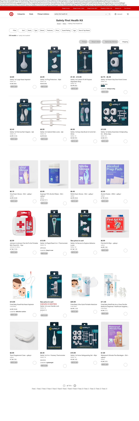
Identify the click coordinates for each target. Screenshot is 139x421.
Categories (21, 14)
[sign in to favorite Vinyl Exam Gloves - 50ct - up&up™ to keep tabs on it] (34, 201)
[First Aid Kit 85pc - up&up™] (115, 243)
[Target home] (11, 14)
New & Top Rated (84, 30)
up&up (12, 196)
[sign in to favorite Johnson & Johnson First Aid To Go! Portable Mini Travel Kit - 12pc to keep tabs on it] (34, 252)
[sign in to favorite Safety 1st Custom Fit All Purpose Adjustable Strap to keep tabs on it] (95, 89)
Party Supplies (74, 3)
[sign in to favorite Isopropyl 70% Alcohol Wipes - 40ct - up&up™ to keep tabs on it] (65, 203)
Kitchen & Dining (57, 1)
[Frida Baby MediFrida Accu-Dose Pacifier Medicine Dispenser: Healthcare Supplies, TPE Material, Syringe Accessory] (115, 305)
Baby (98, 1)
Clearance (11, 5)
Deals (6, 5)
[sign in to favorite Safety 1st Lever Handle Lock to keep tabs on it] (65, 315)
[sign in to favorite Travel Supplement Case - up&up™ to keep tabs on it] (34, 363)
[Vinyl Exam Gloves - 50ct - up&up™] (24, 194)
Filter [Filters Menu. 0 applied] (13, 30)
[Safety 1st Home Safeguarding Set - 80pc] (85, 355)
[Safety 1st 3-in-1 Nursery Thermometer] (54, 355)
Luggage (18, 3)
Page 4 (49, 388)
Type (35, 30)
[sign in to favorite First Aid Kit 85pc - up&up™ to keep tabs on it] (125, 250)
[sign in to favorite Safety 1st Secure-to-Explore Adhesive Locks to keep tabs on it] (95, 252)
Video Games (51, 3)
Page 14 (104, 388)
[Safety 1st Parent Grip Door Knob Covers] (115, 80)
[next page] (74, 385)
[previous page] (64, 385)
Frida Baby (13, 306)
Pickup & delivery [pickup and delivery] (44, 14)
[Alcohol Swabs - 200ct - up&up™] (115, 194)
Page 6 (60, 388)
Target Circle (116, 5)
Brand (42, 30)
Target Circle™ (66, 8)
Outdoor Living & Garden (70, 1)
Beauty (102, 1)
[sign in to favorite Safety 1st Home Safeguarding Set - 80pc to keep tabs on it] (95, 363)
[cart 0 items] (128, 14)
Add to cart (14, 86)
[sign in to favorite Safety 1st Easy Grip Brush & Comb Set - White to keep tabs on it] (95, 141)
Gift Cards (89, 3)
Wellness (13, 3)
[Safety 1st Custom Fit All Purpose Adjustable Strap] (85, 81)
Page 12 (92, 388)
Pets (93, 3)
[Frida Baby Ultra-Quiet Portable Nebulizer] (85, 304)
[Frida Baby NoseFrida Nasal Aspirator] (24, 304)
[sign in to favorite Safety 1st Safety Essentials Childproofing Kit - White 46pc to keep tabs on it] (125, 141)
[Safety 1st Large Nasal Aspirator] (24, 80)
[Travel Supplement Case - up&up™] (24, 355)
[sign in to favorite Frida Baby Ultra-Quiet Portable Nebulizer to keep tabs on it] (95, 312)
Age (74, 30)
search (109, 14)
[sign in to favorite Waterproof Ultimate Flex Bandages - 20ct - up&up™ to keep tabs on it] (125, 365)
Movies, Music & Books (62, 3)
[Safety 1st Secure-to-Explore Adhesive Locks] (85, 244)
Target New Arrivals (6, 1)
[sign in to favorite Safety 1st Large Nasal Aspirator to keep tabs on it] (34, 87)
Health (8, 3)
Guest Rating (66, 30)
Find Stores (123, 5)
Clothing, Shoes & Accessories (33, 1)
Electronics (43, 3)
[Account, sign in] (118, 14)
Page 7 (65, 388)
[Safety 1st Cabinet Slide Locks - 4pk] (54, 132)
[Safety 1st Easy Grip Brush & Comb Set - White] (85, 133)
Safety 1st (13, 81)
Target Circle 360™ (92, 8)
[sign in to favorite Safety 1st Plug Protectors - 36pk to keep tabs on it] (65, 87)
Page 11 (86, 388)
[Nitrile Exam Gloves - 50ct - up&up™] (85, 194)
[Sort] (22, 30)
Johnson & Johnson (15, 247)
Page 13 (98, 388)
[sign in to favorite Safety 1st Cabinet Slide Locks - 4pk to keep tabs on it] (65, 139)
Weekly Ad (69, 5)
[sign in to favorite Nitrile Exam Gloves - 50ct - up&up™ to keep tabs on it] (95, 201)
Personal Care (109, 1)
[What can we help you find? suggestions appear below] (82, 14)
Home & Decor (47, 1)
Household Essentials (90, 1)
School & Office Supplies (29, 3)
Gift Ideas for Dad (17, 1)
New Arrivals (19, 5)
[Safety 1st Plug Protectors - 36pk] (54, 80)
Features (50, 30)
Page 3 (44, 388)
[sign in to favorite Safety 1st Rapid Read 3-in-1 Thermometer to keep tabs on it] (65, 253)
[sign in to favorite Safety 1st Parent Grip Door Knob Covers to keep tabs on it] (125, 92)
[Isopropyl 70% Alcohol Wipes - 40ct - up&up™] (54, 195)
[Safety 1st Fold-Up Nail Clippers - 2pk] (24, 132)
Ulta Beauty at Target (101, 3)
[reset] (106, 14)
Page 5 (54, 388)
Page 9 (75, 388)
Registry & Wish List (106, 8)
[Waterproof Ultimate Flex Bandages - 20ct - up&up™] (115, 356)
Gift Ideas (82, 3)
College (46, 5)
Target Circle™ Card (78, 8)
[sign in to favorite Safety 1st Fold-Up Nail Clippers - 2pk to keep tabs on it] (34, 139)
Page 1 (34, 388)
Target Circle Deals (60, 5)
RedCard (109, 5)
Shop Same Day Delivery (93, 5)
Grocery (80, 1)
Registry (103, 5)
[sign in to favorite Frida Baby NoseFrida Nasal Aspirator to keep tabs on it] (34, 315)
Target (59, 23)
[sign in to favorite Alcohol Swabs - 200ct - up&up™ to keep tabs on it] (125, 201)
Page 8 (70, 388)
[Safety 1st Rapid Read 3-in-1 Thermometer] (54, 243)
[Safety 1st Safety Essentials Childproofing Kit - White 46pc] (115, 133)
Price (57, 30)
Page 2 (39, 388)
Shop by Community (114, 3)
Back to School (39, 5)
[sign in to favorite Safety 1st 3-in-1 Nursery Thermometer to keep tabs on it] (65, 366)
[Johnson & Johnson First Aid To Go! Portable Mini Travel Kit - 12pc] (24, 244)
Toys (38, 3)
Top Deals (51, 5)
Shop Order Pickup (79, 5)
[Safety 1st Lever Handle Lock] (54, 306)
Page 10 (80, 388)
